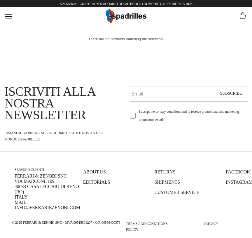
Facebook (238, 171)
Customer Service (176, 192)
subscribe (231, 93)
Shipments (167, 182)
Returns (164, 171)
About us (94, 171)
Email (137, 81)
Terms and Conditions (146, 224)
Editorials (96, 182)
